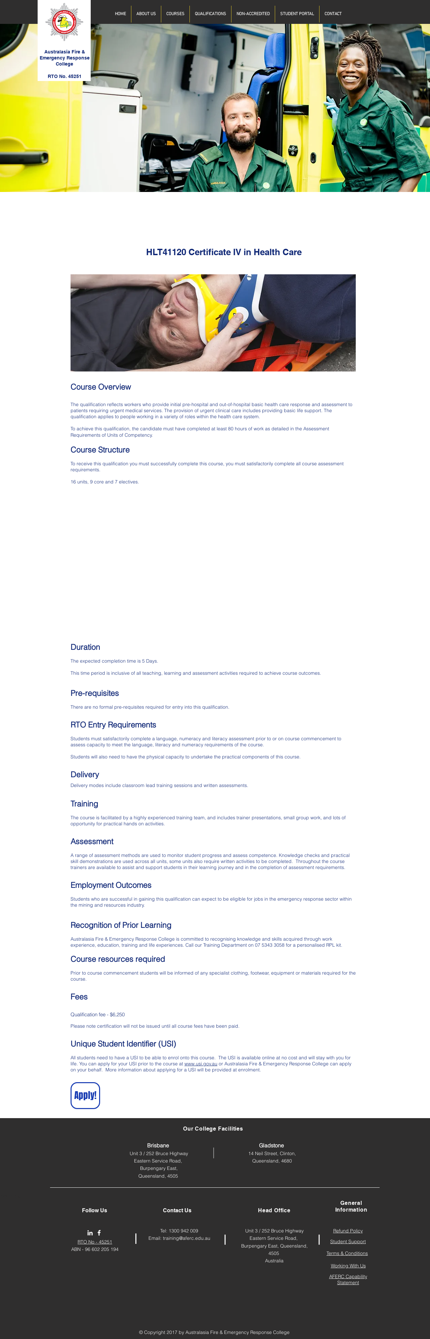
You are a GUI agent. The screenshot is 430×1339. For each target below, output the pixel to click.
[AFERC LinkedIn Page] (90, 1232)
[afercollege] (99, 1232)
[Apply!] (85, 1095)
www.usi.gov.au (200, 1064)
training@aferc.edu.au (186, 1238)
